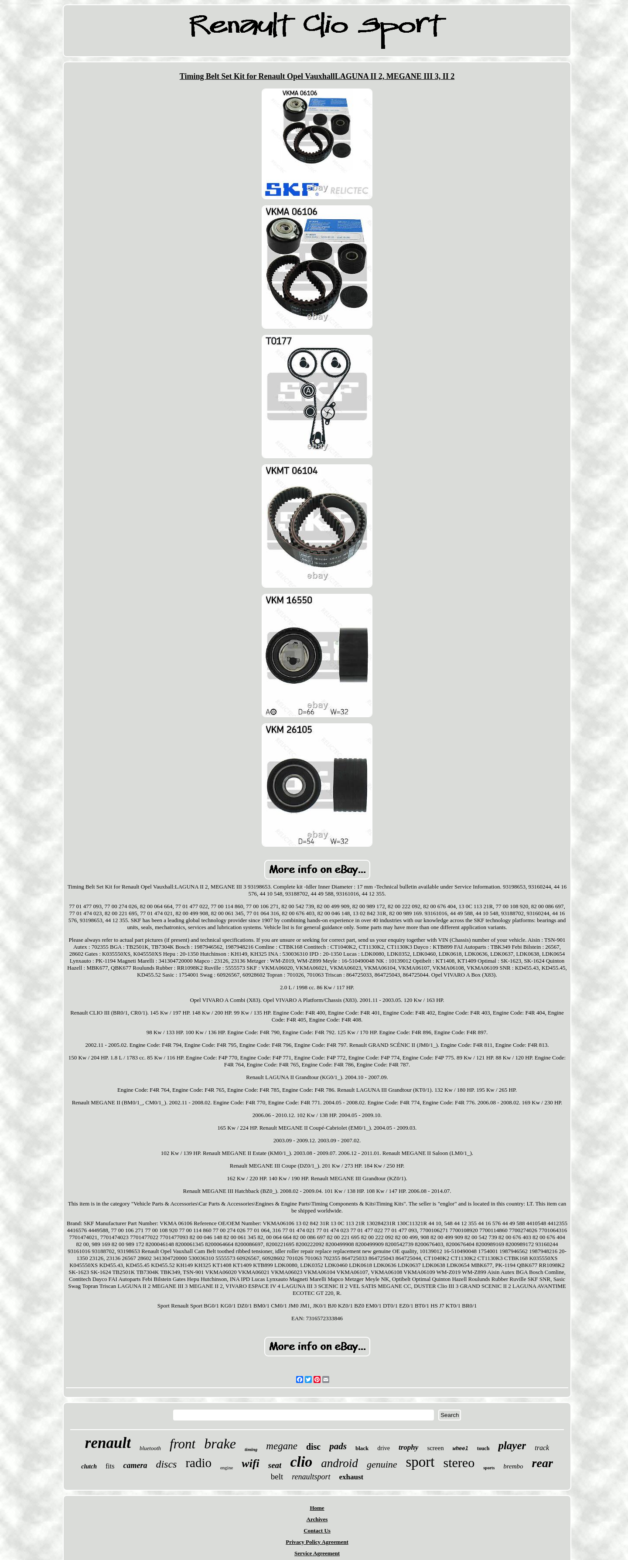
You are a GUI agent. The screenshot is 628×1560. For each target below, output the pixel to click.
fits (110, 1466)
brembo (513, 1466)
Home (317, 1508)
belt (277, 1476)
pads (338, 1446)
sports (489, 1467)
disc (313, 1446)
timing (251, 1449)
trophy (408, 1447)
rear (542, 1463)
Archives (317, 1519)
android (339, 1463)
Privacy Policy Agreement (317, 1542)
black (362, 1448)
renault (108, 1442)
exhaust (351, 1477)
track (542, 1447)
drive (383, 1448)
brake (220, 1443)
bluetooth (150, 1448)
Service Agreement (317, 1553)
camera (135, 1465)
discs (166, 1464)
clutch (89, 1466)
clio (301, 1462)
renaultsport (311, 1476)
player (512, 1445)
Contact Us (317, 1530)
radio (198, 1463)
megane (281, 1446)
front (182, 1443)
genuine (382, 1464)
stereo (459, 1462)
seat (275, 1465)
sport (420, 1462)
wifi (250, 1463)
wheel (460, 1449)
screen (435, 1447)
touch (483, 1448)
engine (226, 1467)
